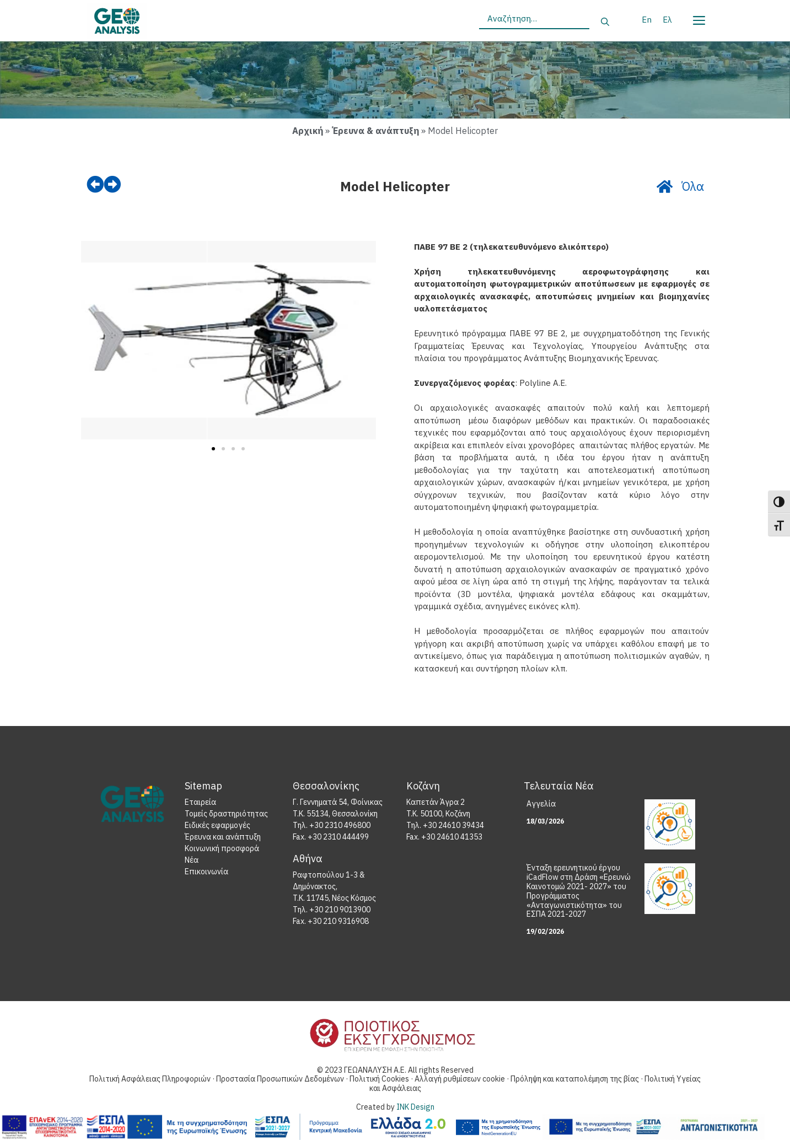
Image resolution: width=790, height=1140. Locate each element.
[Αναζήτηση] (605, 22)
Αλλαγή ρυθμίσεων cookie (461, 1079)
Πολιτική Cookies (380, 1079)
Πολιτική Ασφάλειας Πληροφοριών (150, 1079)
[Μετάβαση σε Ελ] (667, 19)
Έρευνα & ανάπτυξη (375, 130)
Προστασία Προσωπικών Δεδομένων (281, 1079)
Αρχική (307, 130)
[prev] (95, 184)
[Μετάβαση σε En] (646, 19)
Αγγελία (541, 804)
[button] (93, 342)
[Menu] (698, 18)
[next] (113, 184)
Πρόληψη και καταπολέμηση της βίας (575, 1079)
